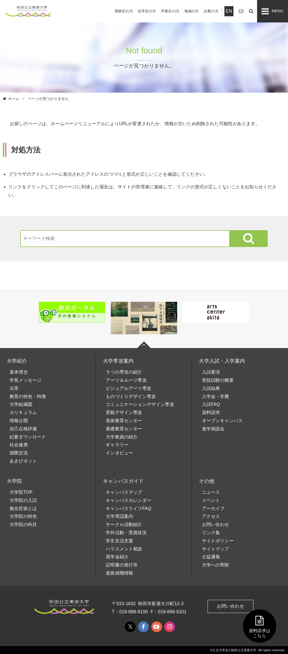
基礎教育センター (124, 428)
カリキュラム (23, 412)
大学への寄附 (215, 564)
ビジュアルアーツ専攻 (128, 388)
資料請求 (211, 412)
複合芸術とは (23, 508)
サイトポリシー (218, 540)
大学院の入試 (23, 500)
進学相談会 (213, 428)
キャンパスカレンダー (128, 500)
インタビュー (119, 453)
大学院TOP (21, 492)
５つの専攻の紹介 (124, 372)
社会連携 (19, 444)
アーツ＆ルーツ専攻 (126, 380)
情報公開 (19, 420)
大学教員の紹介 (122, 437)
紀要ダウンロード (28, 437)
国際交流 (19, 453)
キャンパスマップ (124, 492)
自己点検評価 (23, 428)
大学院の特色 (23, 516)
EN (229, 11)
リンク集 (211, 532)
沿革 (14, 388)
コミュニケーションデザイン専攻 (140, 404)
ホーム (13, 99)
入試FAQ (211, 404)
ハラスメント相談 (124, 548)
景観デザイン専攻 (124, 412)
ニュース (211, 492)
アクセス (211, 516)
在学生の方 (147, 11)
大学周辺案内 (119, 516)
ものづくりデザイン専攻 (131, 396)
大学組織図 (21, 404)
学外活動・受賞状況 (126, 532)
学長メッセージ (25, 380)
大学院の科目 (23, 524)
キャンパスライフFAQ (128, 508)
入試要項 (211, 372)
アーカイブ (213, 508)
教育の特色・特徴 (28, 396)
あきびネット (23, 461)
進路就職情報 (119, 573)
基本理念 (19, 372)
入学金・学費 (215, 396)
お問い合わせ (215, 524)
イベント (211, 500)
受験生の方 (123, 11)
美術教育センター (124, 420)
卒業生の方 (170, 11)
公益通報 (211, 556)
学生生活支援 (119, 540)
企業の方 (211, 11)
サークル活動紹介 (124, 524)
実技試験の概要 (218, 380)
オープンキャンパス (222, 420)
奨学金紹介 (117, 556)
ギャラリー (117, 444)
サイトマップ (215, 548)
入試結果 (211, 388)
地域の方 (191, 11)
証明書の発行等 (122, 564)
